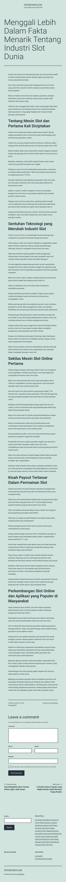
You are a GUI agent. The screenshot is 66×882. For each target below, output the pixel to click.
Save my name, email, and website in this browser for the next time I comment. (33, 767)
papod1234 (13, 705)
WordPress (20, 874)
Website (11, 756)
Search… (7, 816)
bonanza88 (38, 856)
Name (10, 746)
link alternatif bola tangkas (43, 859)
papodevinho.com (33, 5)
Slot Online (55, 703)
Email (37, 746)
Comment (11, 726)
